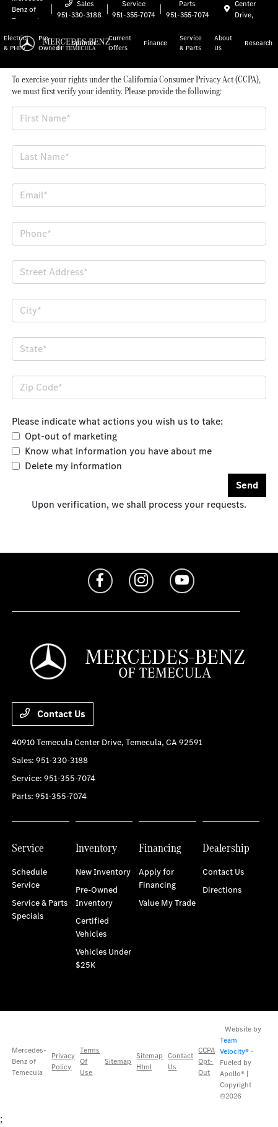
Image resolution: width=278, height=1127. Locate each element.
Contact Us (52, 713)
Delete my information (73, 465)
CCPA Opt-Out (206, 1061)
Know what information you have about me (118, 450)
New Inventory (103, 872)
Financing (160, 847)
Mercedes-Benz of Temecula (29, 1061)
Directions (221, 890)
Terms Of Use (90, 1061)
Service (28, 847)
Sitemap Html (149, 1061)
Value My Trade (167, 903)
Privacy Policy (63, 1061)
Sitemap (118, 1061)
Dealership (226, 847)
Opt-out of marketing (71, 436)
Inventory (96, 847)
